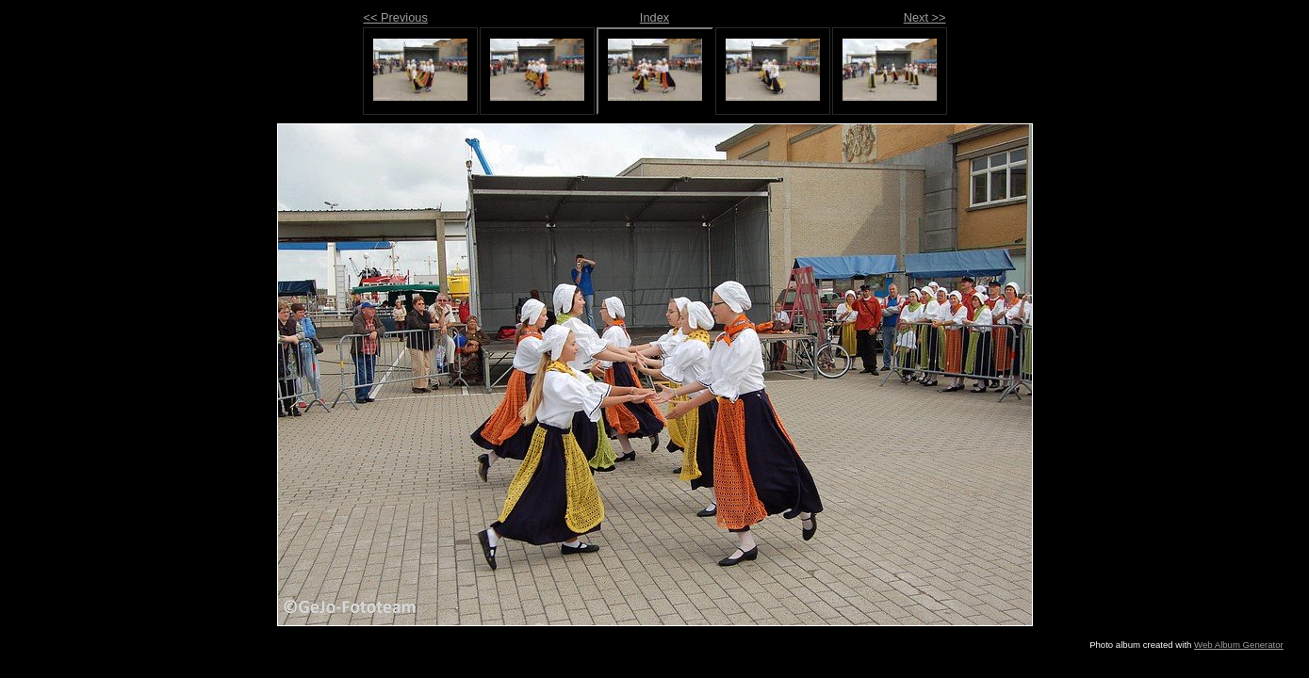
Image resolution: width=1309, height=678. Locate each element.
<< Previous (396, 17)
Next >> (925, 17)
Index (654, 17)
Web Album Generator (1239, 644)
